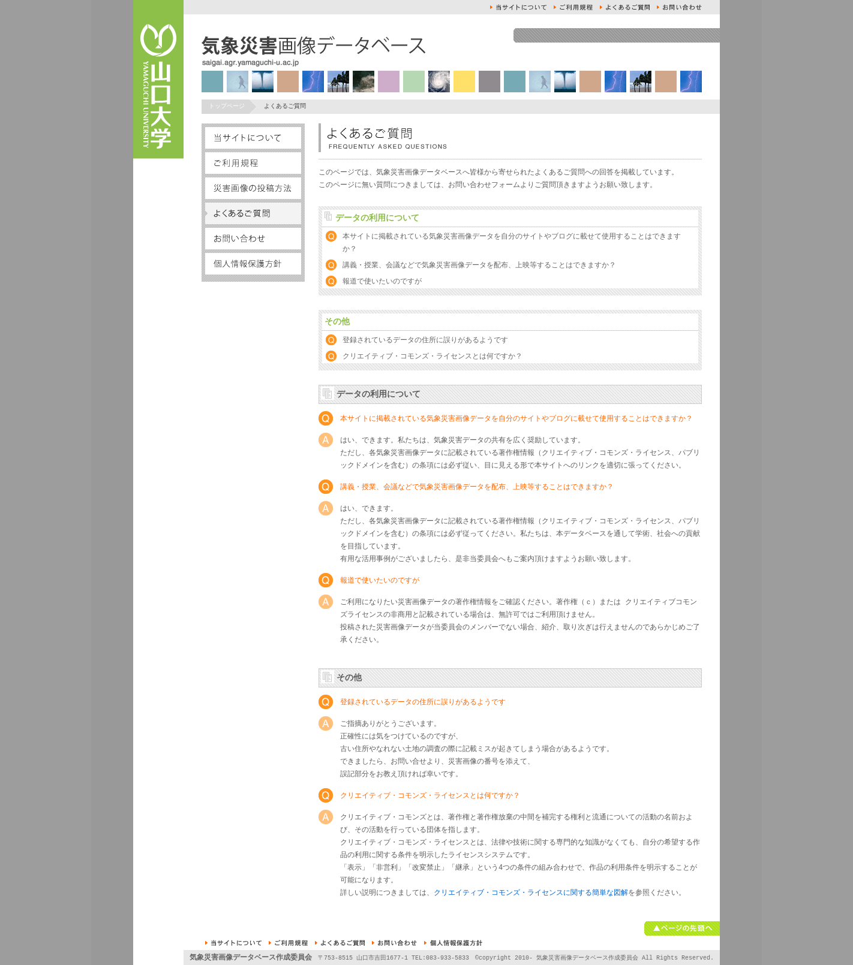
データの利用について (377, 218)
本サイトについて (518, 7)
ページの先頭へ (682, 928)
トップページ (227, 106)
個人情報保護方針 (253, 264)
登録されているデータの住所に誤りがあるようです (425, 341)
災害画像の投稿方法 (253, 188)
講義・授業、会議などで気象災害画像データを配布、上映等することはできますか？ (479, 266)
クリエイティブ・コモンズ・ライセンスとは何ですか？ (432, 357)
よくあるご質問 (624, 7)
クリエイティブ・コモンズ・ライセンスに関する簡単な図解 (531, 893)
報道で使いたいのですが (382, 282)
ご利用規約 (573, 7)
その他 (337, 322)
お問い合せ (679, 7)
